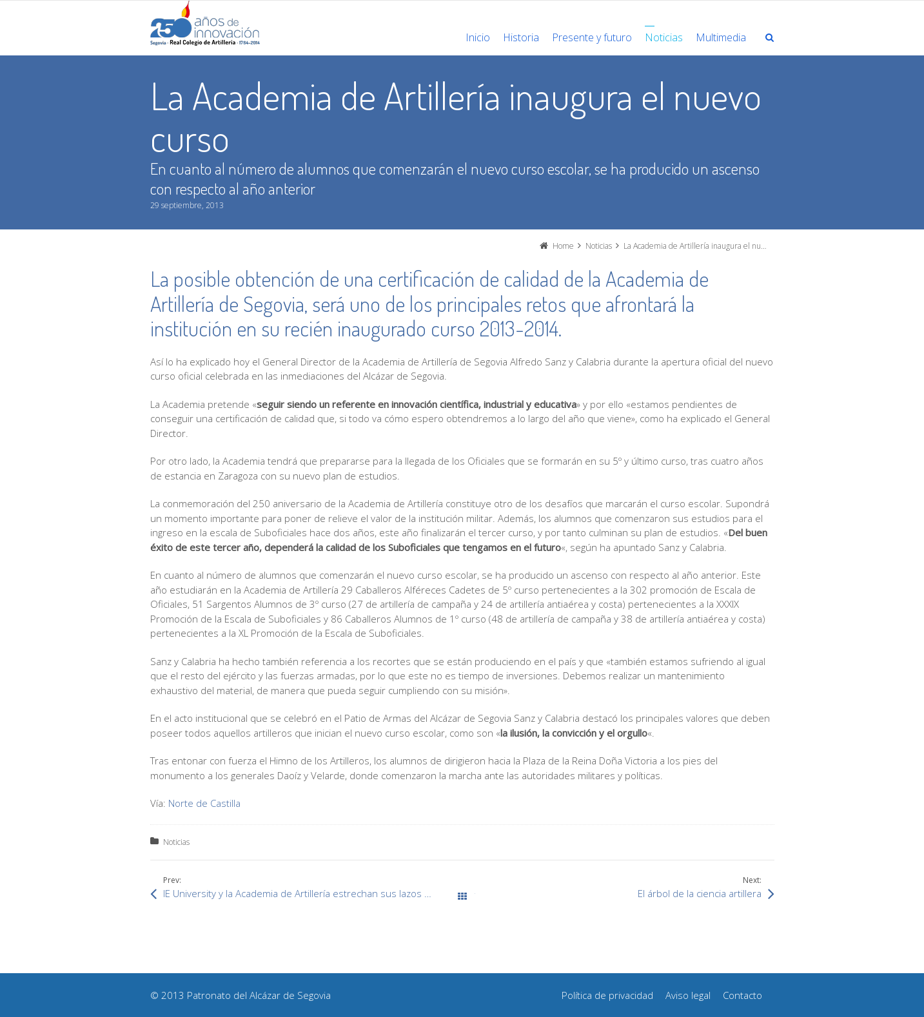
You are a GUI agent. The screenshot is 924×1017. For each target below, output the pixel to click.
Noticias (176, 842)
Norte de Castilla (204, 803)
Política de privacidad (607, 995)
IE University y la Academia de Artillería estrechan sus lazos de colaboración (312, 893)
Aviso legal (688, 995)
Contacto (742, 995)
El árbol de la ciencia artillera (700, 893)
